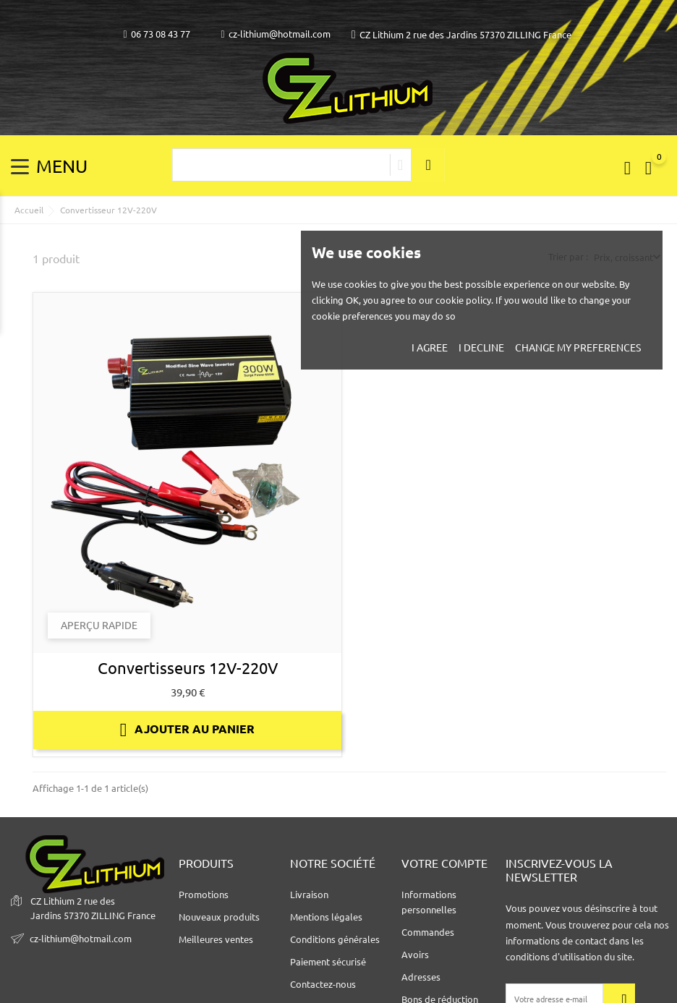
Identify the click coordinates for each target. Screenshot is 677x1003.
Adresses (420, 977)
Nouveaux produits (219, 917)
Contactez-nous (323, 984)
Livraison (309, 894)
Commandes (427, 932)
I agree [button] (430, 348)
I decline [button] (481, 348)
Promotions (204, 894)
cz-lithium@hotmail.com (276, 34)
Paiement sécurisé (328, 962)
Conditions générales (335, 939)
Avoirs (415, 954)
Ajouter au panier (187, 729)
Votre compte (444, 863)
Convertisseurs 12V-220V (188, 668)
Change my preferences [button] (578, 348)
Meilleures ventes (216, 939)
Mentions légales (326, 917)
